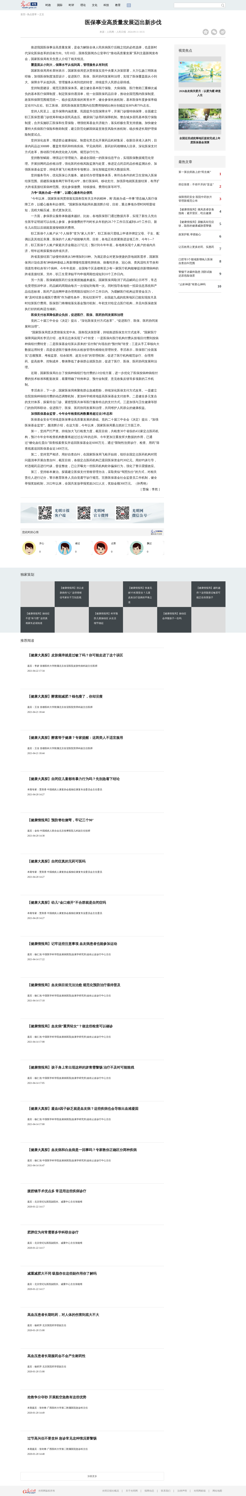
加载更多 (92, 1476)
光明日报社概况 (110, 1491)
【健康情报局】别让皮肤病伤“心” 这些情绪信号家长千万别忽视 (72, 593)
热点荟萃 (32, 14)
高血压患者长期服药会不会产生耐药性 (56, 1356)
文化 (94, 5)
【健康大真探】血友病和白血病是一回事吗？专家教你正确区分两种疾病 (82, 1150)
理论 (83, 5)
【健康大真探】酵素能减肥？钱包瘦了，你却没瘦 (64, 696)
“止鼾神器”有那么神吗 (192, 284)
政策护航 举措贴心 (190, 234)
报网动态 (149, 1491)
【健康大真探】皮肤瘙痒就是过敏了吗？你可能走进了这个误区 (75, 655)
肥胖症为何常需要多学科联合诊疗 (53, 1232)
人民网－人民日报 (116, 32)
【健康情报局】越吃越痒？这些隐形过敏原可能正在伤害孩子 (208, 593)
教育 (118, 5)
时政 (48, 5)
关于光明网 (132, 1491)
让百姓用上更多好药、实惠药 (196, 246)
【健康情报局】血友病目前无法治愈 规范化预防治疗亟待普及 (73, 985)
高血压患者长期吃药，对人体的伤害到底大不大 (63, 1315)
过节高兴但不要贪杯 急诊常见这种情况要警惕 (62, 1438)
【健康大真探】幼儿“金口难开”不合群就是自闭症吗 (66, 902)
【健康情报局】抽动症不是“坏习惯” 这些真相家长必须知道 (38, 618)
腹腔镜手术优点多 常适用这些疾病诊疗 (56, 1191)
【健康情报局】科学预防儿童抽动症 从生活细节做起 (106, 618)
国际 (60, 5)
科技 (106, 5)
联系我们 (165, 1491)
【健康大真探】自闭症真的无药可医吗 (56, 861)
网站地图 (217, 1491)
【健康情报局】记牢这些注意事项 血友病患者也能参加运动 (72, 944)
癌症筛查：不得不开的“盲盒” (196, 184)
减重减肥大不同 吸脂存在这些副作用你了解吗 (62, 1273)
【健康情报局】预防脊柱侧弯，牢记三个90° (60, 820)
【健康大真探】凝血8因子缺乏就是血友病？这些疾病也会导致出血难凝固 (82, 1108)
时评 (71, 5)
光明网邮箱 (200, 1491)
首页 (22, 14)
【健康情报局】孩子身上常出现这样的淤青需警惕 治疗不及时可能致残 (80, 1067)
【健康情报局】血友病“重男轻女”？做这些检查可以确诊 (70, 1026)
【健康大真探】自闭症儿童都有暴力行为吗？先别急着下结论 (73, 779)
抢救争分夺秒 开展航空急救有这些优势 (56, 1397)
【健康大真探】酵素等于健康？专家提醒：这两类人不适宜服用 (75, 738)
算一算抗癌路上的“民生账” (195, 172)
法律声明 (182, 1491)
